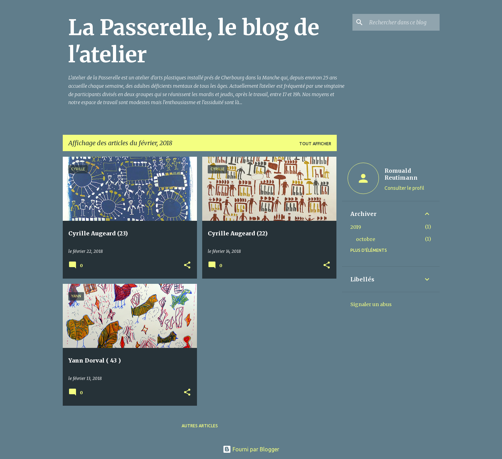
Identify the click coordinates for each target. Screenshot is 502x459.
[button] (187, 265)
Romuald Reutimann (401, 174)
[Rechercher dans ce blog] (403, 22)
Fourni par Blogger (251, 449)
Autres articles (200, 425)
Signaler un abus (370, 304)
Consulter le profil (404, 188)
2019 (355, 227)
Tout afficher (315, 143)
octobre (365, 239)
